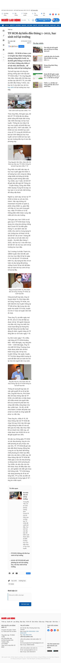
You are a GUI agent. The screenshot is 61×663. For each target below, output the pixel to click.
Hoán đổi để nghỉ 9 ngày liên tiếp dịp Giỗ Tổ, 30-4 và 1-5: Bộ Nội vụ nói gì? (51, 75)
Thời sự (7, 25)
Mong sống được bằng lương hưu (51, 66)
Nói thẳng (15, 14)
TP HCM (11, 584)
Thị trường (35, 14)
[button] (3, 54)
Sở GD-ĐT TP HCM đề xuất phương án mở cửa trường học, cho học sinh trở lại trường (20, 564)
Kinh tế (35, 25)
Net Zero (29, 25)
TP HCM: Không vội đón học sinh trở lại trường (20, 554)
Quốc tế (12, 25)
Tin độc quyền (24, 14)
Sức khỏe (40, 25)
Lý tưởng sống (4, 14)
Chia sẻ (21, 46)
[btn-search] (28, 20)
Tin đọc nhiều (38, 43)
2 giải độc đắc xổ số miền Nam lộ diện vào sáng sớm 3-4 (51, 58)
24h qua (43, 14)
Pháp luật (53, 25)
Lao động (18, 25)
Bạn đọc (24, 25)
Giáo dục (46, 25)
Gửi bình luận (25, 604)
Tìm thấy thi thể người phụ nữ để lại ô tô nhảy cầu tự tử (51, 49)
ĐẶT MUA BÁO (34, 10)
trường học (22, 581)
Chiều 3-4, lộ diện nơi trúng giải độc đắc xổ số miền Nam (51, 84)
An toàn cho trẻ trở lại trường (25, 496)
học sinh (11, 87)
